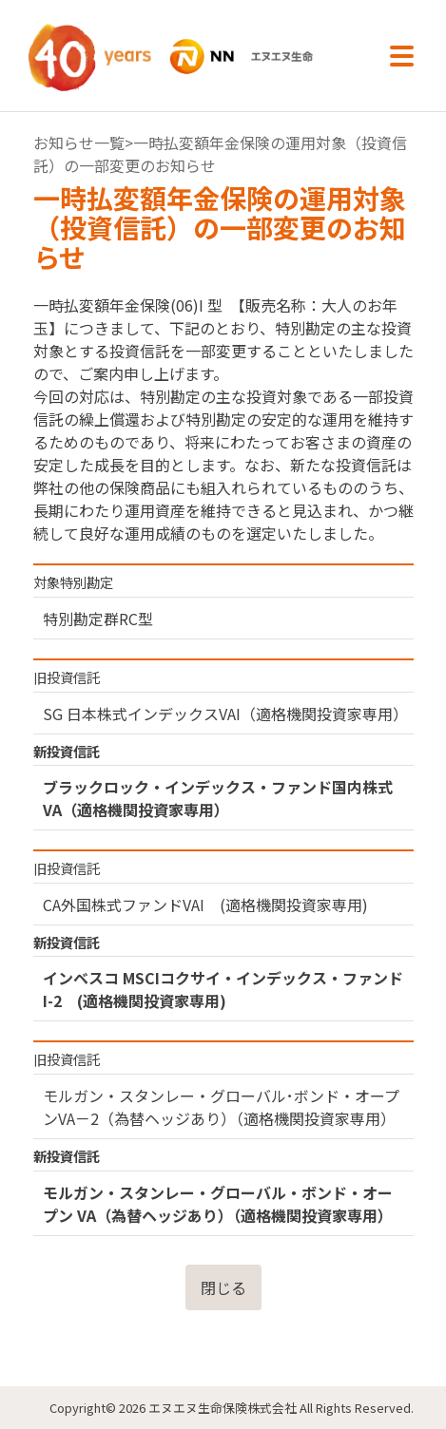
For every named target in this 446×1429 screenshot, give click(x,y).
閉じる (223, 1287)
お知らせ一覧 (79, 142)
